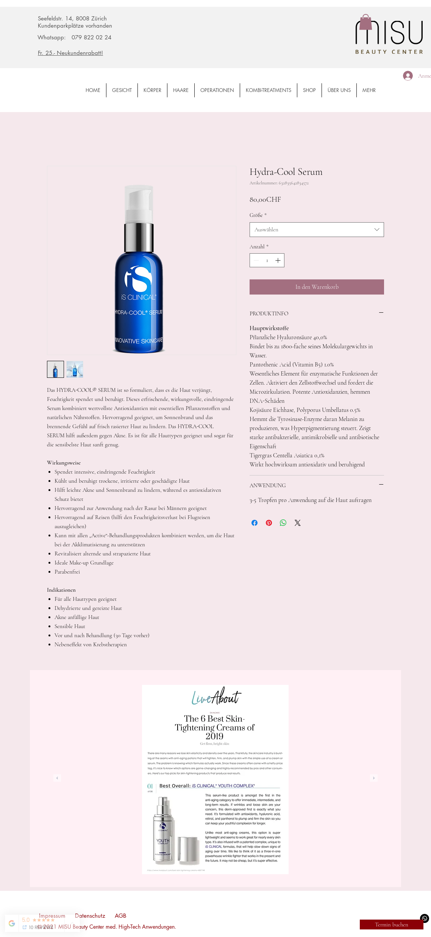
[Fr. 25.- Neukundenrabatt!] (86, 52)
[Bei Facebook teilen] (254, 522)
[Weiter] (374, 778)
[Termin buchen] (391, 924)
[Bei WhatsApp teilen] (283, 522)
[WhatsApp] (424, 918)
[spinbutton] (267, 260)
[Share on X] (297, 522)
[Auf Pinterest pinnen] (268, 522)
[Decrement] (255, 260)
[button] (365, 22)
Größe (258, 215)
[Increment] (278, 260)
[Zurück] (57, 778)
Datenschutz (90, 915)
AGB (120, 915)
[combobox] (317, 229)
